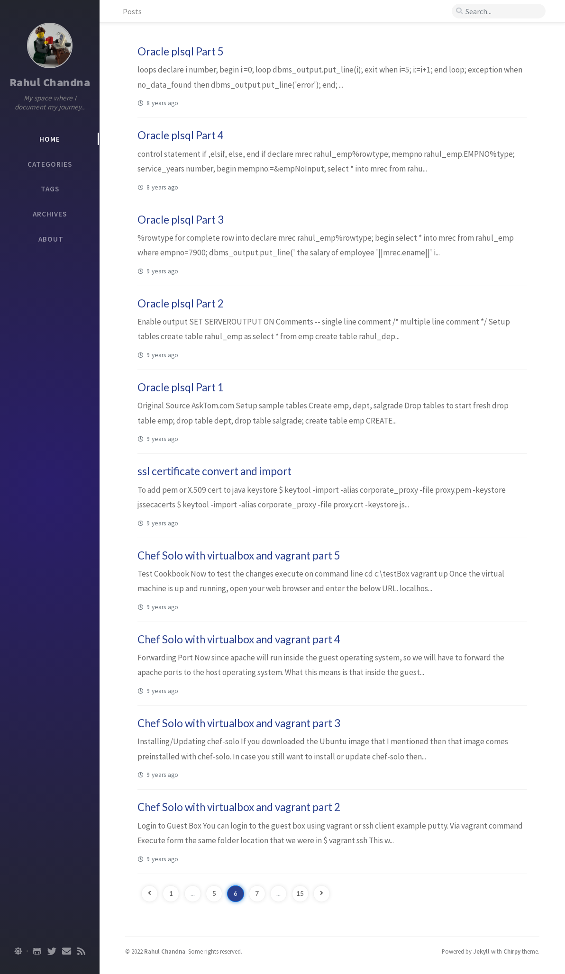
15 (300, 893)
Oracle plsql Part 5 (180, 51)
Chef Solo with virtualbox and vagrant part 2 (238, 807)
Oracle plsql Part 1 (180, 387)
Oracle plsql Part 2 (180, 303)
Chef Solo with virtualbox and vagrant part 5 (238, 555)
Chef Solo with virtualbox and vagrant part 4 (238, 639)
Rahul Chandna (50, 82)
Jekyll (481, 951)
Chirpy (511, 951)
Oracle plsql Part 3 (180, 219)
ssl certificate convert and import (214, 471)
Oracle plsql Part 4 (180, 135)
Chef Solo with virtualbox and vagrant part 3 (238, 723)
